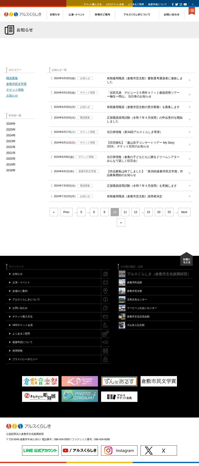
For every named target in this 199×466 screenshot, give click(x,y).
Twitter (176, 4)
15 (148, 215)
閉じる (193, 4)
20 (159, 215)
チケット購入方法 (92, 4)
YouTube (185, 4)
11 (125, 215)
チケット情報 (15, 92)
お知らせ (12, 98)
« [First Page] (54, 215)
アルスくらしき (25, 17)
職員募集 (12, 81)
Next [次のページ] (184, 215)
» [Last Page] (121, 225)
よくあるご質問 (136, 4)
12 (135, 215)
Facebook (172, 4)
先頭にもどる (186, 262)
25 (169, 215)
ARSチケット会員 (115, 4)
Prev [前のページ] (66, 215)
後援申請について (157, 4)
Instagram (180, 4)
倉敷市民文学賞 (16, 86)
